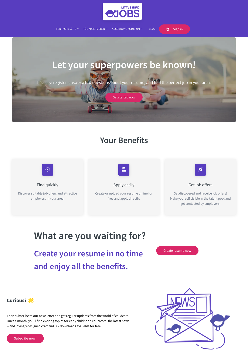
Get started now (124, 97)
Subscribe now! (25, 338)
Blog (152, 29)
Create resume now (177, 250)
